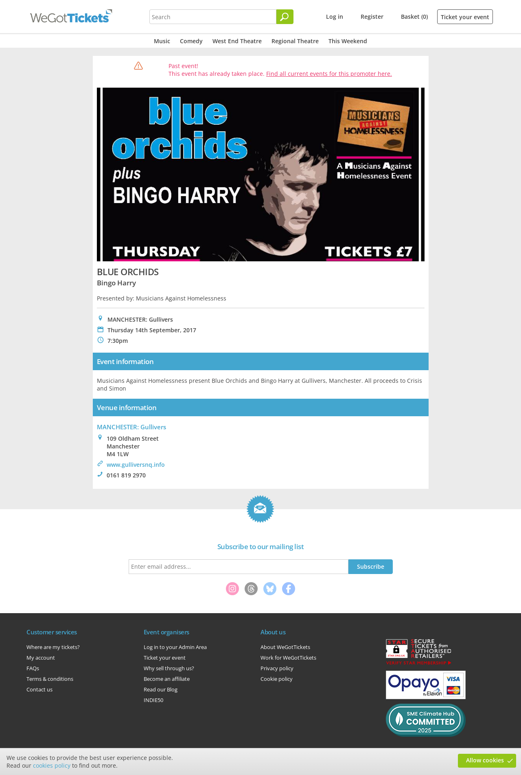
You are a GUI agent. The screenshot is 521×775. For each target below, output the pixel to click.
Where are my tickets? (53, 647)
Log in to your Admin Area (175, 647)
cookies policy (51, 765)
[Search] (284, 16)
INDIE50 (153, 700)
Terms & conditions (49, 678)
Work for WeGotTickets (288, 657)
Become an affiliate (167, 678)
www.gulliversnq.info (136, 464)
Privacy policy (276, 668)
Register (372, 16)
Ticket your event (465, 17)
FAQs (32, 668)
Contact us (39, 689)
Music (162, 41)
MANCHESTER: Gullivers (131, 427)
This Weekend (347, 41)
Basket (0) (414, 16)
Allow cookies (485, 760)
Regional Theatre (295, 41)
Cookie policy (276, 678)
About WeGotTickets (285, 647)
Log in (334, 16)
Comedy (191, 41)
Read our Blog (160, 689)
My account (40, 657)
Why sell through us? (169, 668)
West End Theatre (237, 41)
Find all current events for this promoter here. (329, 73)
